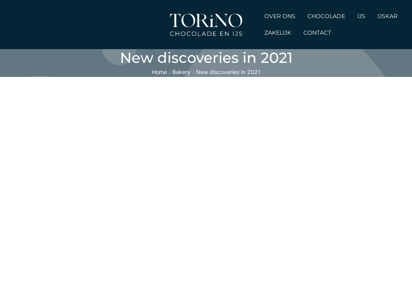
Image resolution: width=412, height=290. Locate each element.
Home (159, 71)
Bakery (181, 71)
